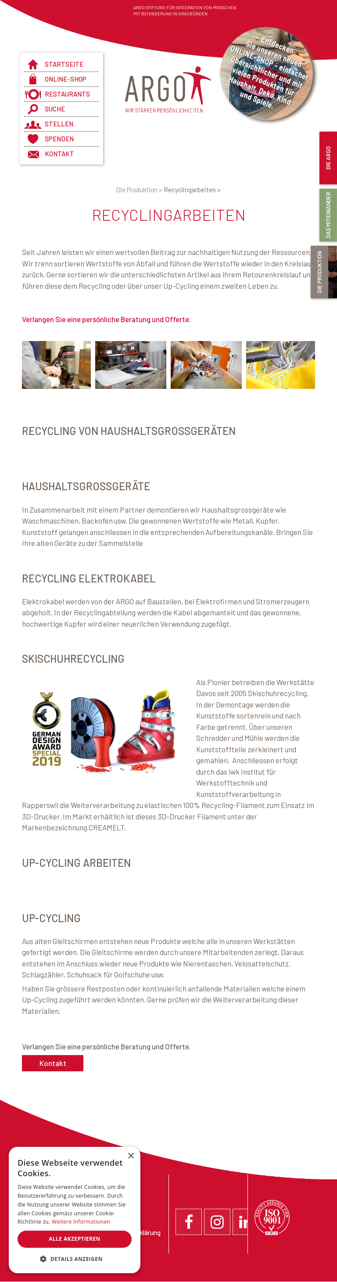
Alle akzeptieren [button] (74, 1238)
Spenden (59, 139)
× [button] (130, 1156)
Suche (55, 109)
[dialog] (74, 1210)
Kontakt (59, 154)
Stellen (59, 124)
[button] (75, 1259)
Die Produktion (140, 190)
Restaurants (67, 94)
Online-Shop (65, 79)
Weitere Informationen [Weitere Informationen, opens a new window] (81, 1221)
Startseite (64, 64)
